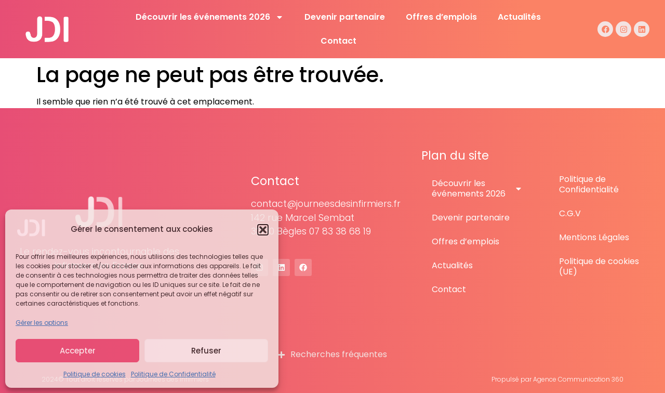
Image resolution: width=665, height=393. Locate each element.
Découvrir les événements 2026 (210, 17)
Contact (338, 41)
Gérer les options (42, 322)
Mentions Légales (594, 237)
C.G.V (570, 213)
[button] (263, 230)
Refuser (206, 350)
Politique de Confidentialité (173, 374)
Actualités (519, 17)
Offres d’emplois (441, 17)
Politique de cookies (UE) (599, 266)
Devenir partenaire (344, 17)
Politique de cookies (94, 374)
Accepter (78, 350)
